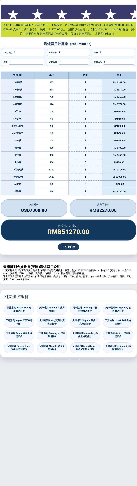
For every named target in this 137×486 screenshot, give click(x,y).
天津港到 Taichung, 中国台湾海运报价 (85, 309)
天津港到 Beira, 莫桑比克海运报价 (52, 322)
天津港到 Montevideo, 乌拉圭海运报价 (85, 335)
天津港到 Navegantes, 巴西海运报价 (118, 309)
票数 (96, 52)
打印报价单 (68, 246)
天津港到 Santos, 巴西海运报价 (118, 335)
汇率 (5, 62)
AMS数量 (53, 62)
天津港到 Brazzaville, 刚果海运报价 (19, 309)
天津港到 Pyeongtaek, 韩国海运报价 (118, 348)
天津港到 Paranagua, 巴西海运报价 (52, 335)
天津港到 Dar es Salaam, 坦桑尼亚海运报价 (85, 348)
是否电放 (98, 62)
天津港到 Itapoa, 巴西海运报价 (19, 322)
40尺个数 (53, 52)
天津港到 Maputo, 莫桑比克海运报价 (85, 322)
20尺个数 (7, 52)
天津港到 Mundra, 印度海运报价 (52, 309)
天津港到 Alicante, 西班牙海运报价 (52, 348)
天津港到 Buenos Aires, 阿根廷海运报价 (19, 348)
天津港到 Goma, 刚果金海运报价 (19, 335)
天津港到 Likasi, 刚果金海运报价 (118, 322)
